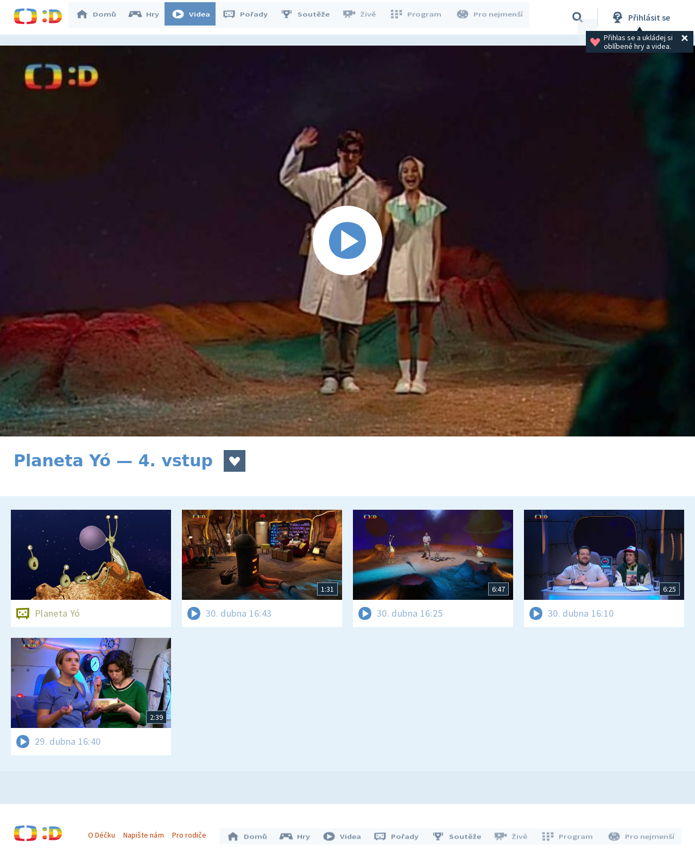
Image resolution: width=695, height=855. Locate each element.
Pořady (250, 17)
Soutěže (310, 17)
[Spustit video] (347, 241)
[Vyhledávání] (577, 17)
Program (418, 17)
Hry (149, 17)
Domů (101, 17)
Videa (196, 17)
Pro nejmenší (490, 17)
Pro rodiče (192, 832)
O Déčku (104, 832)
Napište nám (146, 832)
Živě (363, 17)
